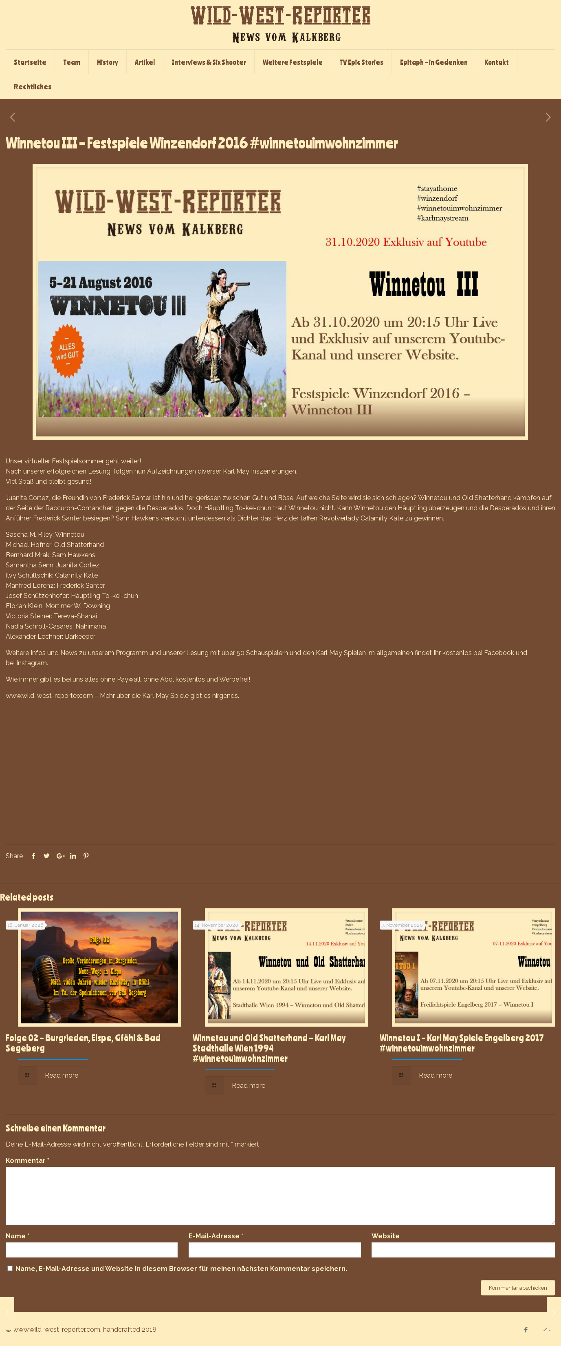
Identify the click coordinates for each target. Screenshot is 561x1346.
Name (17, 1236)
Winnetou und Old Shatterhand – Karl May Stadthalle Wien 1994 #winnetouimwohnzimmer (269, 1047)
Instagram (31, 663)
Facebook (499, 653)
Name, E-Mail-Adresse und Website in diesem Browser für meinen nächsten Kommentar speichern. (181, 1269)
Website (386, 1236)
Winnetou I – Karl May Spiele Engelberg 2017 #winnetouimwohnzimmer (462, 1042)
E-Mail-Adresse (216, 1236)
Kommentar (27, 1160)
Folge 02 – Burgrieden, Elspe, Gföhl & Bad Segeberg (83, 1042)
